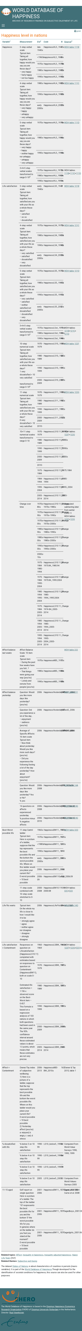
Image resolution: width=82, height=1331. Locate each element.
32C (66, 891)
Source (67, 42)
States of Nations (20, 1266)
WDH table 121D (71, 271)
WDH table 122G (71, 392)
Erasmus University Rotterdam (45, 1309)
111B (66, 173)
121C (72, 331)
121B (66, 331)
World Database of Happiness (38, 1269)
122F (66, 434)
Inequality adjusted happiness (57, 1255)
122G (72, 434)
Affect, (19, 1255)
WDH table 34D (71, 905)
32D (71, 891)
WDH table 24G (71, 806)
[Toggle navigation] (3, 25)
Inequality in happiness (33, 1255)
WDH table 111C (71, 83)
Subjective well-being (27, 1261)
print (77, 31)
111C (72, 173)
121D (66, 334)
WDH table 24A (71, 785)
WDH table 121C (71, 225)
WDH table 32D (71, 830)
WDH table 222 (71, 650)
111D (78, 173)
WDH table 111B (71, 47)
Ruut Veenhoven (16, 1312)
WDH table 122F (71, 343)
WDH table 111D (71, 122)
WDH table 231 (71, 692)
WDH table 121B (71, 186)
